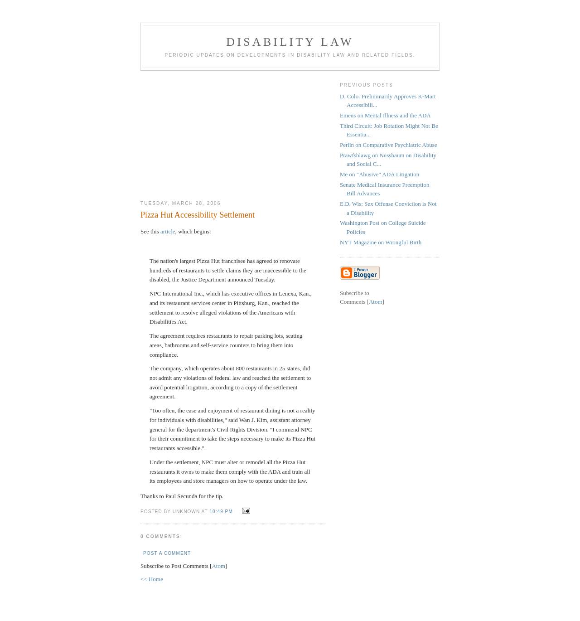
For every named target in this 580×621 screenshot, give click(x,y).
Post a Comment (167, 553)
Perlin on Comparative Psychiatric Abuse (388, 144)
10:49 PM (221, 511)
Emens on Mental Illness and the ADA (385, 115)
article (167, 231)
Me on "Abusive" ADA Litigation (379, 174)
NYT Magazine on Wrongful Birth (380, 242)
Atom (218, 566)
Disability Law (289, 42)
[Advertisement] (233, 132)
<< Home (151, 579)
